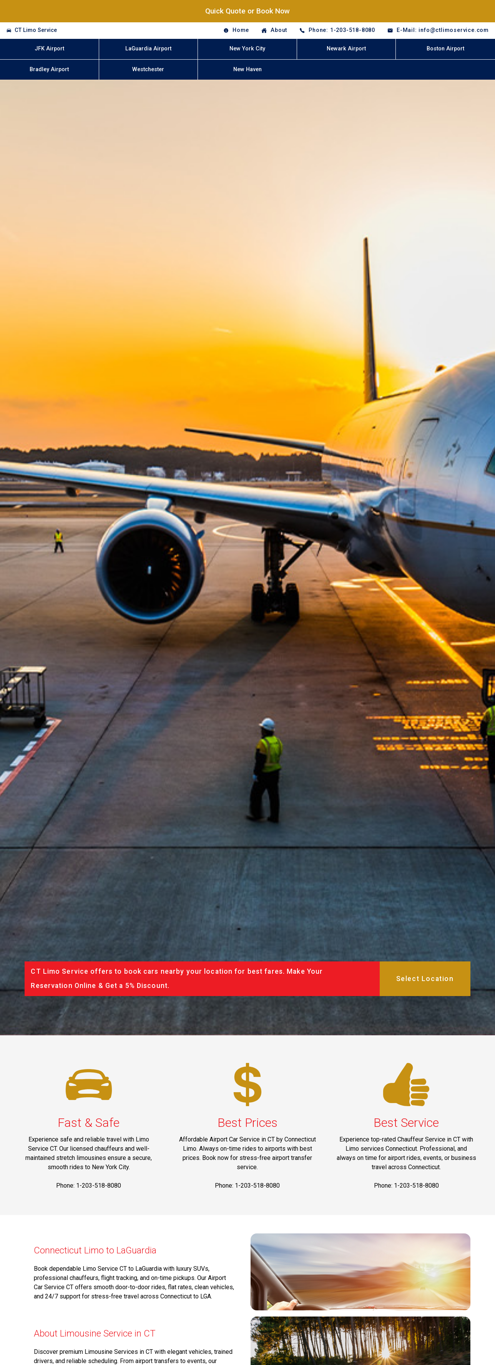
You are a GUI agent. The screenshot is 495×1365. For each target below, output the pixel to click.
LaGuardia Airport (148, 48)
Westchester (148, 69)
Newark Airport (346, 48)
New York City (247, 48)
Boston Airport (445, 48)
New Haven (247, 69)
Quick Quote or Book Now (247, 11)
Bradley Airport (49, 69)
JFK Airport (49, 48)
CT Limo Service (36, 30)
